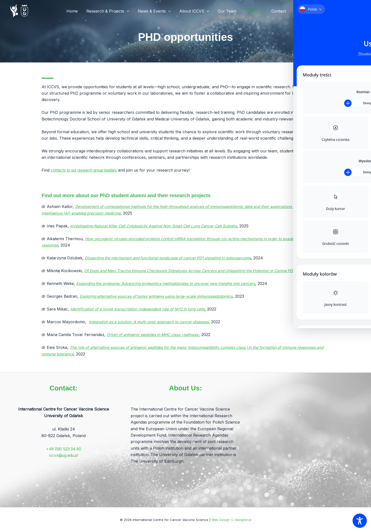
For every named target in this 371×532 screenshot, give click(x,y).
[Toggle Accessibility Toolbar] (359, 520)
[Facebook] (297, 11)
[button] (329, 11)
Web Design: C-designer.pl (231, 520)
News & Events (157, 11)
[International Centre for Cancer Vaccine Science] (20, 10)
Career (255, 11)
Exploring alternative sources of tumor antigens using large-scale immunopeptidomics (159, 302)
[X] (305, 11)
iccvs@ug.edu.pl (63, 455)
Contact (279, 11)
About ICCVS (197, 11)
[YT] (312, 11)
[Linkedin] (319, 11)
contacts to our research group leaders (88, 170)
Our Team (229, 11)
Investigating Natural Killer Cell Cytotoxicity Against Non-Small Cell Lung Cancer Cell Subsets (157, 225)
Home (77, 11)
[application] (131, 11)
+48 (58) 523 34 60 (63, 448)
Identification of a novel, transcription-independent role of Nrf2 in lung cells (140, 315)
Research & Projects (112, 11)
